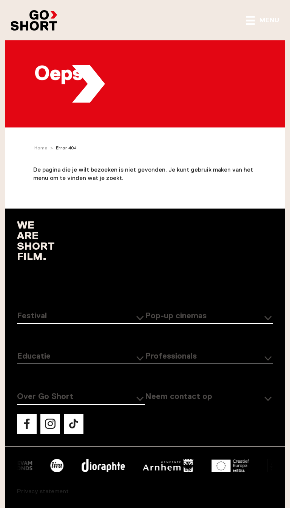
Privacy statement (43, 491)
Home (40, 148)
